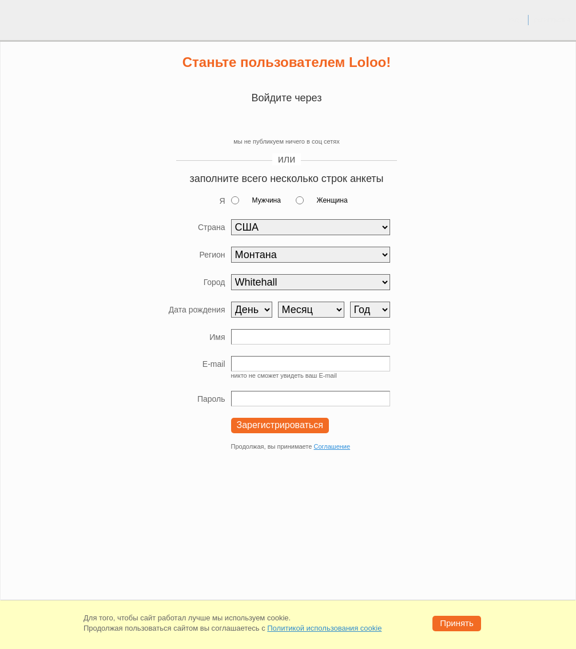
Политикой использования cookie (324, 628)
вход (515, 19)
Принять (457, 623)
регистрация (552, 19)
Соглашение (331, 446)
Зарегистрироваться (280, 425)
